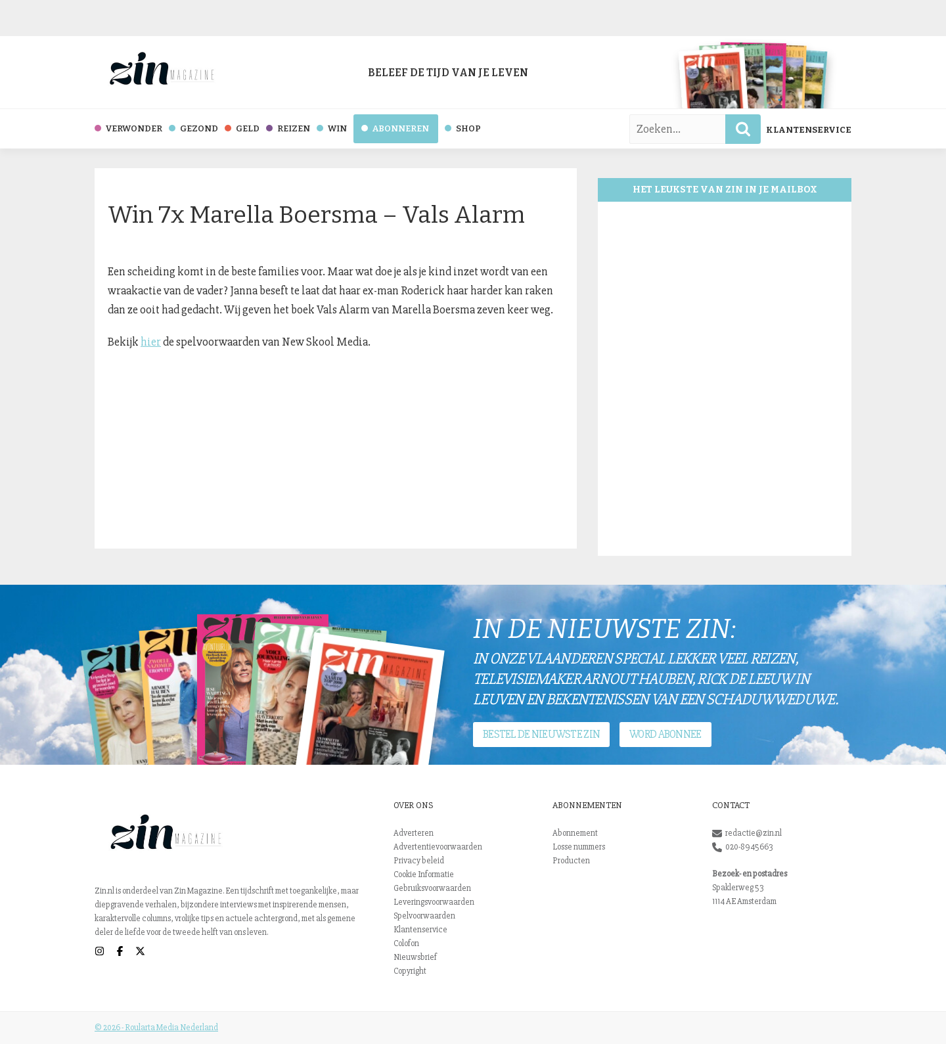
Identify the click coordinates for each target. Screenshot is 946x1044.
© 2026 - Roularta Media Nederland (156, 1027)
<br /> (724, 379)
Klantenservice (808, 130)
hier (151, 341)
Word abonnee (665, 734)
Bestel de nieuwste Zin (541, 734)
